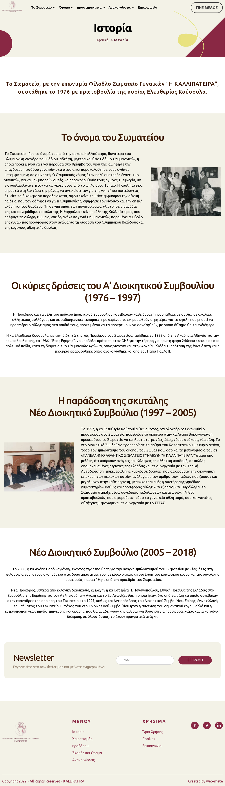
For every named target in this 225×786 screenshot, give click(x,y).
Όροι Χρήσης (152, 732)
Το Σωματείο (41, 7)
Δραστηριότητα (89, 7)
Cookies (148, 739)
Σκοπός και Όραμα (87, 753)
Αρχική (102, 40)
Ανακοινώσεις (120, 7)
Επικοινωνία (147, 7)
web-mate (214, 781)
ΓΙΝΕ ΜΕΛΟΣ (207, 8)
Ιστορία (78, 732)
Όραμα (64, 7)
